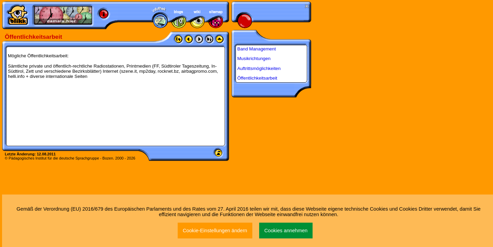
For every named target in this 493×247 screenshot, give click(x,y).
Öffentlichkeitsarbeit (257, 78)
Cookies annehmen (285, 230)
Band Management (256, 48)
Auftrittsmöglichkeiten (259, 68)
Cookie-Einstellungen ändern (215, 230)
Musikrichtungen (253, 58)
